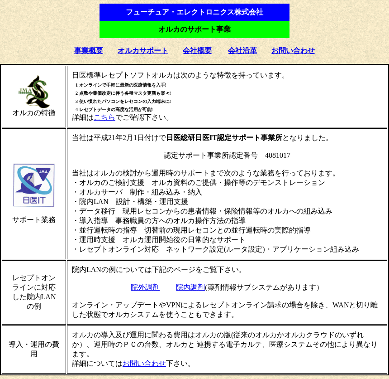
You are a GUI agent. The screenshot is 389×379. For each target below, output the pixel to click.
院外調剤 (145, 287)
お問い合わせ (293, 50)
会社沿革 (242, 50)
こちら (104, 117)
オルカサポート (143, 50)
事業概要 (88, 50)
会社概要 (197, 50)
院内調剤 (190, 287)
